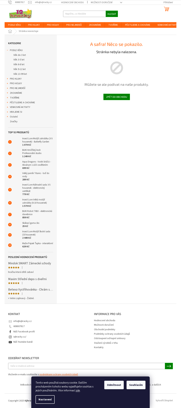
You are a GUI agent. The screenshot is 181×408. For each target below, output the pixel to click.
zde (78, 390)
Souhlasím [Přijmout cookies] (136, 385)
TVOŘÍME (12, 98)
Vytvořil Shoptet (164, 401)
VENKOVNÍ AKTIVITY (18, 107)
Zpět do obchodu (116, 96)
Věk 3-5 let (18, 59)
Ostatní (12, 117)
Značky (13, 121)
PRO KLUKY (14, 79)
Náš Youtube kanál (23, 342)
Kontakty (99, 347)
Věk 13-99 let (20, 74)
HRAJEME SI (14, 112)
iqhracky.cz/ (19, 337)
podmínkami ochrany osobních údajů (59, 374)
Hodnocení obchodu (72, 2)
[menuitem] (14, 25)
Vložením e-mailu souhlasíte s (43, 374)
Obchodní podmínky (104, 329)
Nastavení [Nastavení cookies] (45, 399)
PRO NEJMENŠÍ (15, 88)
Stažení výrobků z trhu (106, 343)
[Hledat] (90, 14)
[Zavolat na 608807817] (18, 2)
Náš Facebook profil (24, 331)
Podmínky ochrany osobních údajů (112, 334)
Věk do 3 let (19, 55)
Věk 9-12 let (19, 69)
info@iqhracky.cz (22, 321)
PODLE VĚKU (14, 51)
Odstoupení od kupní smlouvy (109, 338)
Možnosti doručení (101, 2)
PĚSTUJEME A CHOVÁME (20, 103)
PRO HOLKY (14, 84)
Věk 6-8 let (18, 64)
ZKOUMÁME (14, 93)
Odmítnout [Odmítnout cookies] (114, 385)
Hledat (111, 13)
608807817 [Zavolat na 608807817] (19, 326)
